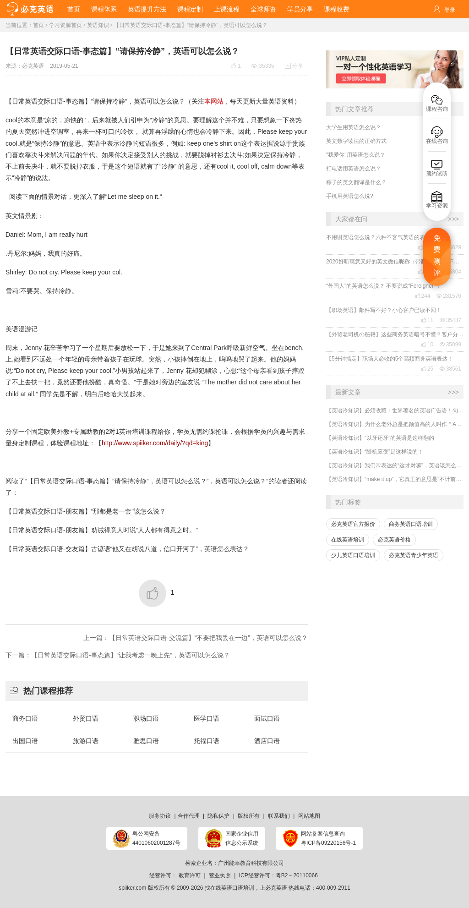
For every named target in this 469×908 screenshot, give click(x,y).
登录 (449, 10)
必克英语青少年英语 (413, 555)
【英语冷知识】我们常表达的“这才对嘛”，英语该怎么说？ (395, 465)
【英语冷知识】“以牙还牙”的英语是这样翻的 (380, 438)
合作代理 (189, 816)
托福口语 (206, 740)
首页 (73, 9)
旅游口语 (85, 740)
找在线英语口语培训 (229, 888)
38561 (450, 368)
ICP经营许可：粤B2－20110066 (278, 875)
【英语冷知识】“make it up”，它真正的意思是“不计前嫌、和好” (395, 479)
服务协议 (160, 816)
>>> (453, 219)
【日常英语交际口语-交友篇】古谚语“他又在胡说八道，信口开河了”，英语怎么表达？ (127, 548)
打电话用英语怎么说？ (353, 168)
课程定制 (190, 9)
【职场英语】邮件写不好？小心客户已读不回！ (384, 310)
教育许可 (190, 875)
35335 (262, 66)
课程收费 (336, 9)
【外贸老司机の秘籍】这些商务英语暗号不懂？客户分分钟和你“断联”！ (395, 334)
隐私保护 (218, 816)
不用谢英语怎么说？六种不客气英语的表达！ (381, 237)
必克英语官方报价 (353, 524)
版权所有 (249, 816)
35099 (450, 344)
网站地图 (309, 816)
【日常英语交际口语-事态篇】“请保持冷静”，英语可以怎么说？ (190, 25)
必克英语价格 (394, 539)
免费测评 (437, 255)
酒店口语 (267, 740)
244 (423, 296)
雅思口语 (146, 740)
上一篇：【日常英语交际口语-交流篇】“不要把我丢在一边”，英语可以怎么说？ (195, 637)
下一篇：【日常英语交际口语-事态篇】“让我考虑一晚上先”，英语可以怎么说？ (117, 655)
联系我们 (279, 816)
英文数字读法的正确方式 (356, 141)
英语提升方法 (147, 9)
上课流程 (227, 9)
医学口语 (206, 718)
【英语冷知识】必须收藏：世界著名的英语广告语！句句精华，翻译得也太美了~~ (395, 410)
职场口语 (146, 718)
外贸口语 (85, 718)
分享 (294, 66)
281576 (448, 296)
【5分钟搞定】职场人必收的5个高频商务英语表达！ (389, 359)
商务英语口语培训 (411, 524)
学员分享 (300, 9)
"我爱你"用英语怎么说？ (355, 155)
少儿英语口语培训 (353, 555)
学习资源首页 (65, 25)
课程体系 (104, 9)
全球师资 (263, 9)
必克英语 (33, 66)
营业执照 (220, 875)
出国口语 (25, 740)
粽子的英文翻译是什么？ (356, 182)
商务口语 (25, 718)
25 (427, 368)
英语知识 (98, 25)
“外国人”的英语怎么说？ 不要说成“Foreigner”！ (383, 286)
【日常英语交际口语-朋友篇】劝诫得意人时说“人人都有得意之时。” (101, 530)
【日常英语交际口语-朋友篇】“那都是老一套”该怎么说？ (85, 511)
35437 (450, 320)
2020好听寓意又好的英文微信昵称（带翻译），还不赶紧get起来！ (395, 261)
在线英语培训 (347, 539)
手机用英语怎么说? (349, 196)
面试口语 (267, 718)
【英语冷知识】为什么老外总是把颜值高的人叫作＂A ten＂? (395, 424)
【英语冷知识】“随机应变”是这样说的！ (374, 452)
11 (427, 320)
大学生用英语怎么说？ (353, 127)
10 (427, 344)
